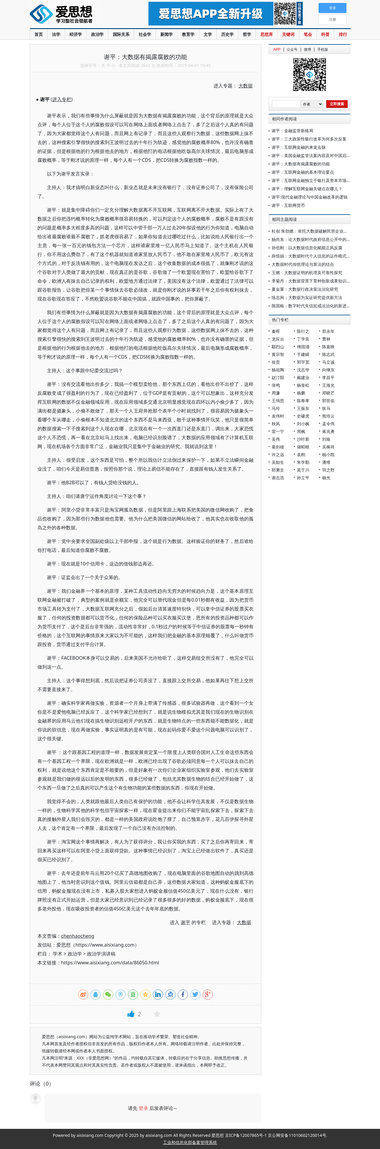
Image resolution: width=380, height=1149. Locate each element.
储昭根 (303, 447)
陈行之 (303, 331)
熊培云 (328, 416)
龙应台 (278, 339)
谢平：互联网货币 (288, 205)
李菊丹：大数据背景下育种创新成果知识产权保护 (317, 281)
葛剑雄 (278, 447)
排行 (343, 34)
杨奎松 (303, 385)
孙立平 (303, 477)
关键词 (288, 34)
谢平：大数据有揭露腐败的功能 (301, 164)
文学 (208, 34)
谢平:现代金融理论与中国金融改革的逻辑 (310, 197)
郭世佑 (328, 400)
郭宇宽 (303, 362)
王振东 (303, 408)
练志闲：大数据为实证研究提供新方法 (307, 297)
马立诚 (328, 362)
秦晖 (276, 331)
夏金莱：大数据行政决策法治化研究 (305, 289)
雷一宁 (278, 431)
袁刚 (301, 454)
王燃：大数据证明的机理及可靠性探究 (307, 272)
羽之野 (328, 470)
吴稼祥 (328, 447)
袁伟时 (278, 416)
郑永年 (328, 331)
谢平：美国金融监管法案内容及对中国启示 (311, 155)
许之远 (278, 454)
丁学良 (303, 339)
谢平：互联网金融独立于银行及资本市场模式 (313, 180)
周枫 (301, 431)
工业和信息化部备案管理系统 (190, 1142)
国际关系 (121, 34)
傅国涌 (303, 346)
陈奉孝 (303, 400)
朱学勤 (303, 462)
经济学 (75, 34)
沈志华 (303, 370)
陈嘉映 (328, 346)
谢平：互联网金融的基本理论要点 (303, 172)
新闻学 (166, 34)
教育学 (188, 34)
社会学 (145, 34)
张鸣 (276, 385)
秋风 (276, 423)
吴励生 (278, 462)
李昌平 (328, 377)
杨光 (326, 477)
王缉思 (278, 400)
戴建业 (303, 377)
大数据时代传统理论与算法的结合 (303, 264)
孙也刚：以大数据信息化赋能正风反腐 (307, 247)
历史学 (227, 34)
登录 (143, 1108)
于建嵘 (303, 354)
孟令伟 (328, 423)
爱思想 (77, 15)
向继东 (328, 370)
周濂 (276, 393)
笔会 (308, 34)
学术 (57, 953)
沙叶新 (303, 439)
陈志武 (328, 354)
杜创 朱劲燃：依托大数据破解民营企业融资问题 (316, 231)
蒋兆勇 (328, 431)
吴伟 (276, 439)
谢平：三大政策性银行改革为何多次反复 (309, 139)
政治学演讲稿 (101, 953)
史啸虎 (303, 416)
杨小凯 (328, 454)
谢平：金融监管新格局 (292, 130)
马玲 (276, 408)
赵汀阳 (278, 377)
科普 (325, 34)
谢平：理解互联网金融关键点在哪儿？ (307, 188)
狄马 (326, 408)
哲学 (247, 34)
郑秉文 (278, 470)
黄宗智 (278, 354)
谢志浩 (278, 477)
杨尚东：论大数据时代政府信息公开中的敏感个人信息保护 (326, 239)
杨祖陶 (278, 370)
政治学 (97, 34)
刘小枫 (303, 423)
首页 (38, 34)
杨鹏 (301, 393)
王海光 (328, 385)
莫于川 (303, 470)
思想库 (266, 34)
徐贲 (276, 362)
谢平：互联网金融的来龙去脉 (299, 147)
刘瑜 (326, 439)
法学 (56, 34)
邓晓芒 (328, 393)
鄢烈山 (278, 346)
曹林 (326, 339)
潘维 (326, 462)
